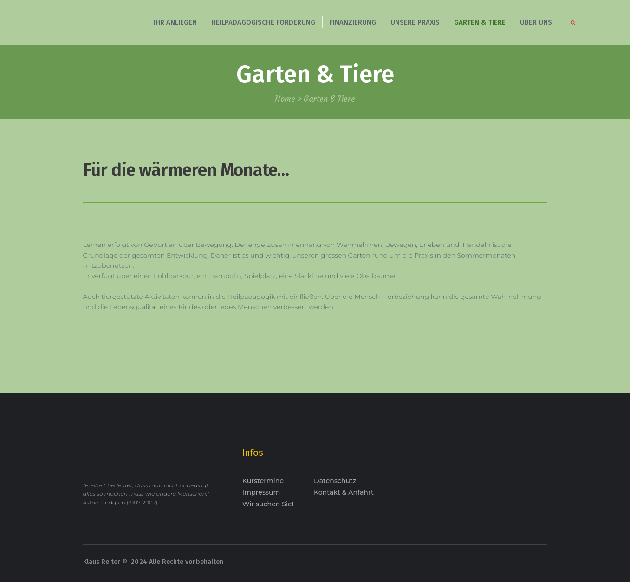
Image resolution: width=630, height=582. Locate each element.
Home (285, 99)
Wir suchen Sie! (268, 504)
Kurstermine (263, 481)
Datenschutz (335, 481)
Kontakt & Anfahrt (344, 492)
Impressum (261, 492)
